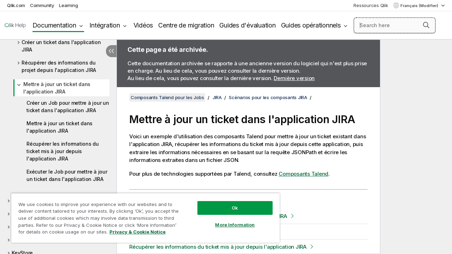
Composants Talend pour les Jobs (167, 97)
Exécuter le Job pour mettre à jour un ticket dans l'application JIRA (66, 175)
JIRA (217, 97)
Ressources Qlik (370, 5)
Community (42, 5)
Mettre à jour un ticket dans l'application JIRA (56, 88)
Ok (229, 202)
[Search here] (394, 25)
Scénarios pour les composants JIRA (268, 97)
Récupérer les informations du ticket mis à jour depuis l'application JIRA (62, 151)
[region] (142, 215)
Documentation (54, 25)
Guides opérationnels (311, 25)
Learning (68, 5)
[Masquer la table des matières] (111, 51)
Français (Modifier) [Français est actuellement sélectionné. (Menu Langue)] (419, 5)
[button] (426, 25)
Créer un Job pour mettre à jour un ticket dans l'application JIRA (67, 106)
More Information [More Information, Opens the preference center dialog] (229, 219)
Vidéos (143, 25)
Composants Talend (303, 173)
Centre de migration (186, 25)
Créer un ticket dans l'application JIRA (61, 46)
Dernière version (294, 78)
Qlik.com (16, 5)
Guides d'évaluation (247, 25)
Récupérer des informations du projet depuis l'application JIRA (59, 66)
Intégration (104, 25)
